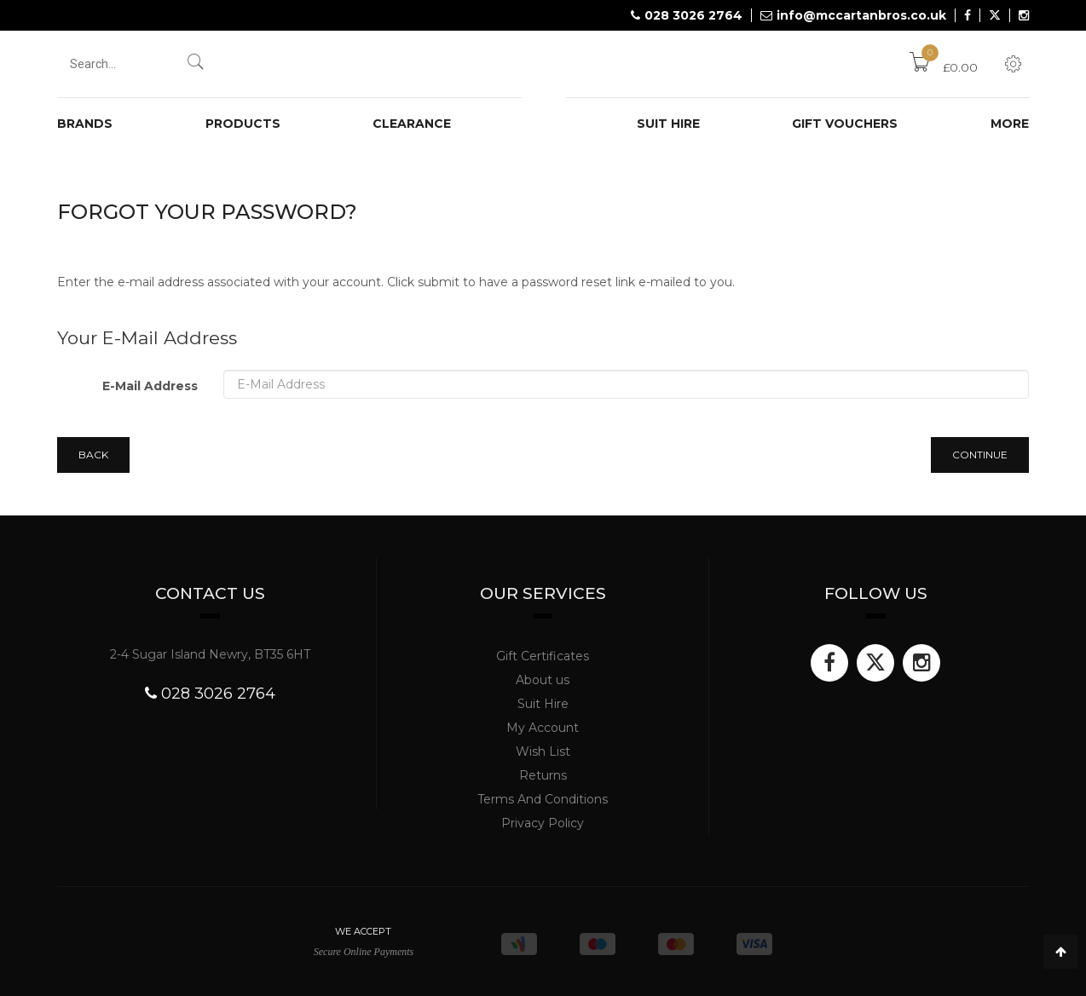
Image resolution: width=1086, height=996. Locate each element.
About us (542, 680)
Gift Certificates (542, 656)
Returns (543, 775)
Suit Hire (543, 703)
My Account (542, 727)
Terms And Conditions (542, 799)
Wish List (543, 751)
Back (93, 454)
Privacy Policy (542, 823)
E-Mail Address (150, 386)
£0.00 (943, 67)
